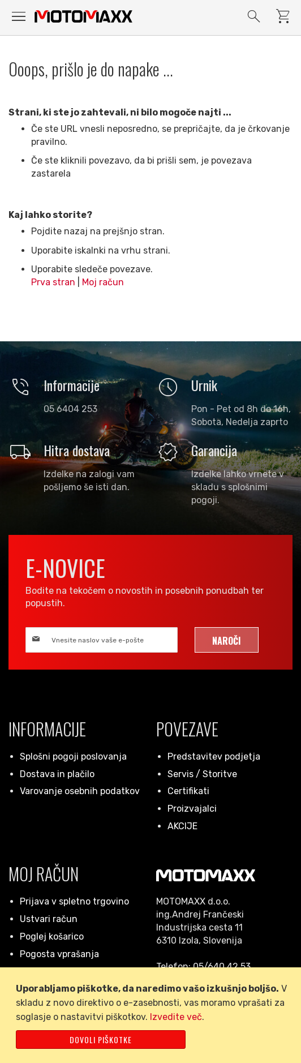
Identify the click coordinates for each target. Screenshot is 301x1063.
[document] (152, 1015)
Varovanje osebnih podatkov (80, 791)
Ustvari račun (49, 919)
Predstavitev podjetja (213, 756)
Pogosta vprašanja (59, 954)
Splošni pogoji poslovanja (73, 756)
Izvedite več (176, 1016)
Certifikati (188, 791)
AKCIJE (182, 826)
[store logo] (83, 16)
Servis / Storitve (202, 774)
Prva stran (53, 282)
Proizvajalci (192, 808)
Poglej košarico (52, 936)
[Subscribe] (227, 640)
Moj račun (103, 282)
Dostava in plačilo (57, 774)
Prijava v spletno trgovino (74, 901)
